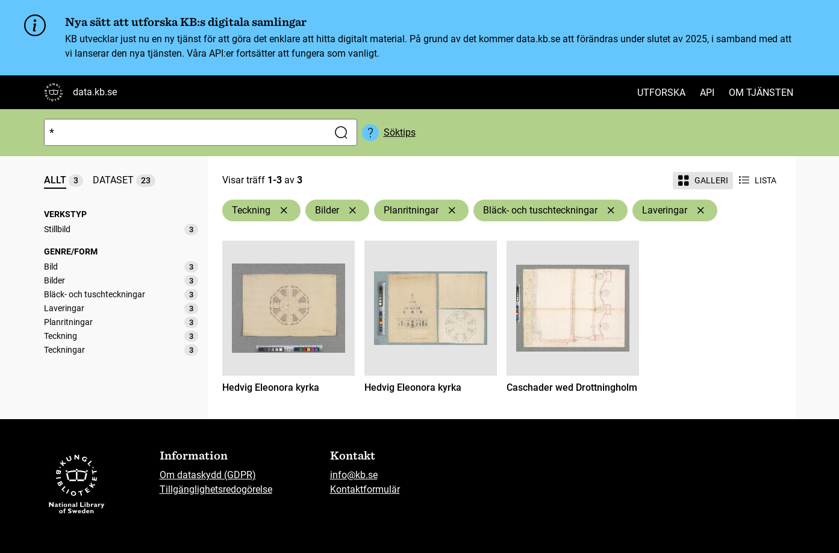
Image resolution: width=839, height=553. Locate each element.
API (707, 92)
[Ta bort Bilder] (352, 210)
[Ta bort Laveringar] (700, 210)
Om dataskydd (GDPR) (208, 475)
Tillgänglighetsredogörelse (216, 489)
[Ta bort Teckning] (283, 210)
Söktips (400, 132)
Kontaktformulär (365, 489)
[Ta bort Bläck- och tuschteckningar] (611, 210)
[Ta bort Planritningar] (451, 210)
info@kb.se (354, 475)
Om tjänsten (761, 92)
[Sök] (184, 132)
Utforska (661, 92)
